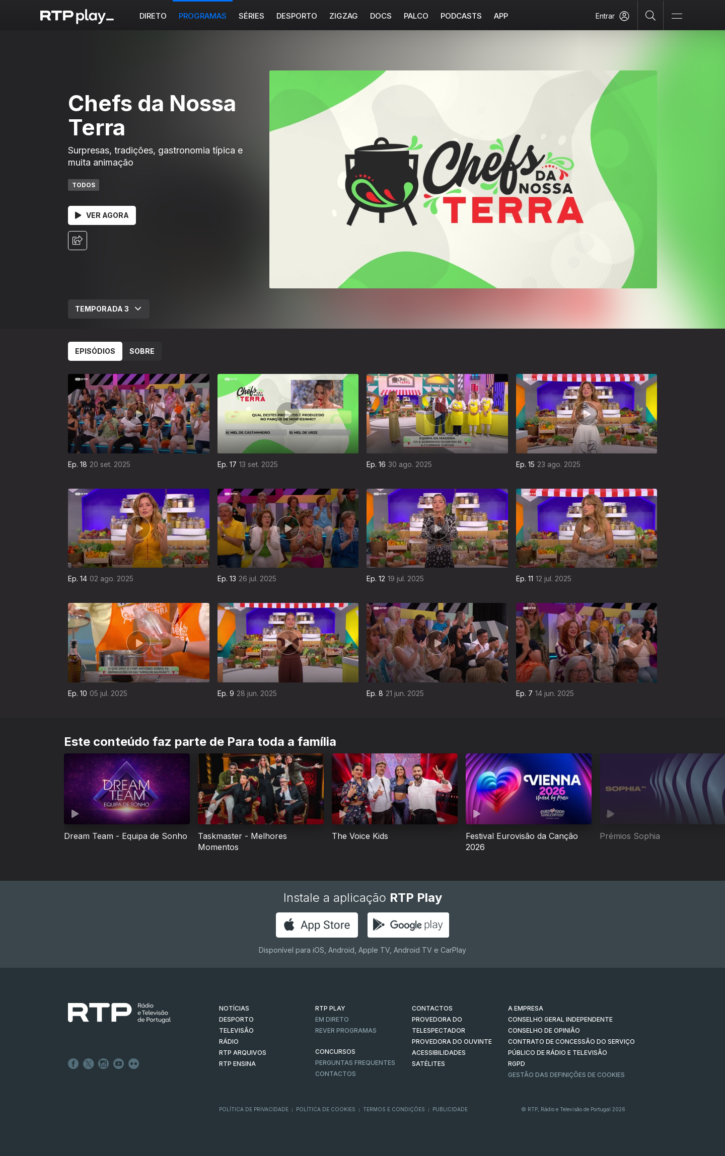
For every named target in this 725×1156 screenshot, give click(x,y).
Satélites (428, 1063)
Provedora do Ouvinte (452, 1041)
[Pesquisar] (651, 15)
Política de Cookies (325, 1109)
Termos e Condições (394, 1109)
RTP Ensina (237, 1063)
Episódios (95, 351)
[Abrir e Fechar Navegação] (677, 16)
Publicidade (450, 1109)
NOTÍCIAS (234, 1008)
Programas (203, 16)
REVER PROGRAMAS (346, 1030)
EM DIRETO (332, 1019)
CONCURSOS (335, 1051)
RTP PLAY (330, 1008)
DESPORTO (236, 1019)
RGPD (516, 1063)
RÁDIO (229, 1041)
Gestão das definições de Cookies (566, 1074)
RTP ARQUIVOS (242, 1052)
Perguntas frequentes (355, 1062)
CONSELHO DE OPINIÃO (544, 1030)
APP (501, 16)
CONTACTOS (432, 1008)
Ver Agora (102, 215)
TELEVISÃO (236, 1030)
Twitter (88, 1063)
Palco (416, 16)
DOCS (381, 16)
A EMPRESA (525, 1008)
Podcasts (461, 16)
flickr (133, 1063)
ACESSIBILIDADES (439, 1052)
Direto (153, 16)
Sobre (142, 351)
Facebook (73, 1063)
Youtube (118, 1063)
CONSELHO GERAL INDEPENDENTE (560, 1019)
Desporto (296, 16)
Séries (251, 16)
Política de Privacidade (253, 1109)
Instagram (103, 1063)
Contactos (335, 1073)
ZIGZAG (343, 16)
